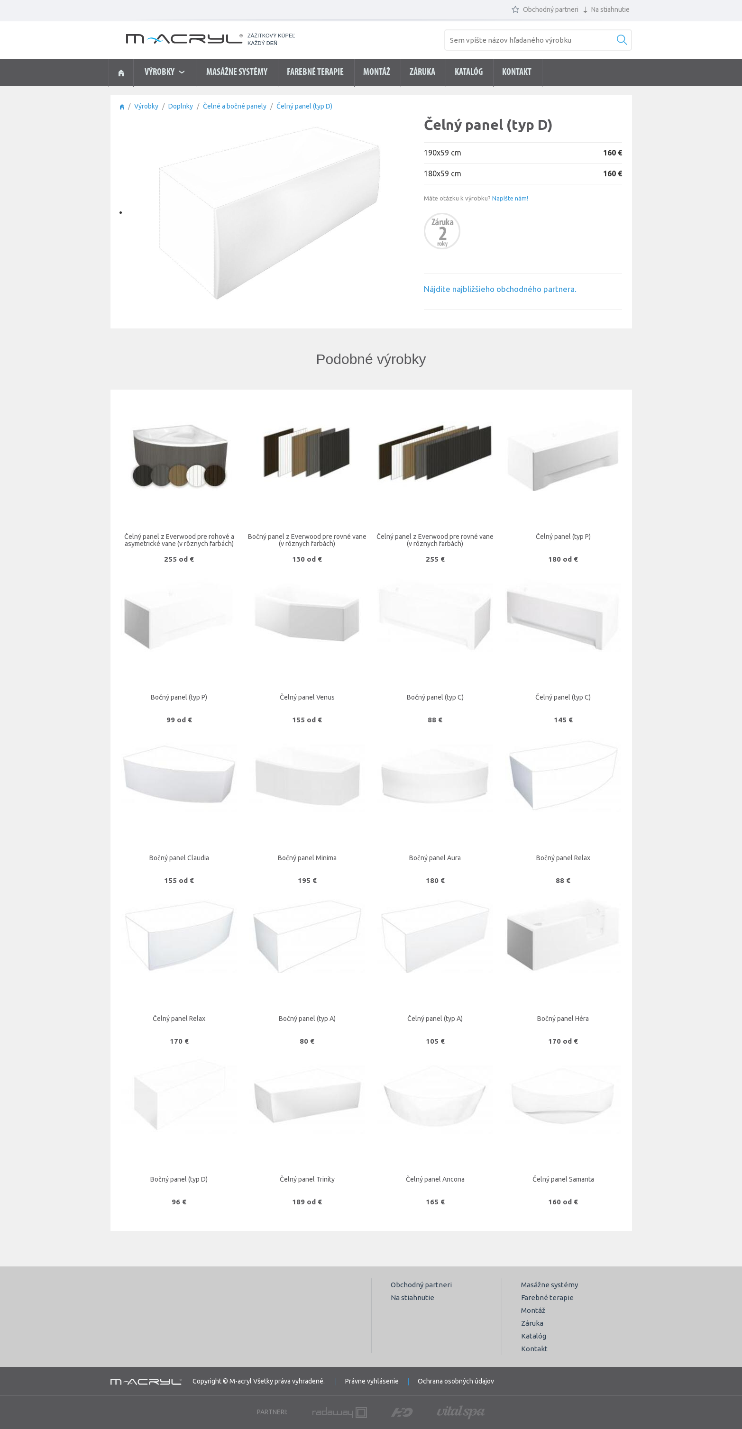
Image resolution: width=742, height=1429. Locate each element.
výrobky (164, 72)
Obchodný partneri (545, 9)
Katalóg (469, 72)
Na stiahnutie (606, 9)
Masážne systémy (236, 72)
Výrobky (146, 106)
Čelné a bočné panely (234, 106)
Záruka (422, 72)
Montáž (376, 72)
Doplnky (180, 106)
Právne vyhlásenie (372, 1381)
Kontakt (516, 72)
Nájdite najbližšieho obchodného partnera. (500, 288)
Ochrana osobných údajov (456, 1381)
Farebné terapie (315, 72)
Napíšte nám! (510, 198)
